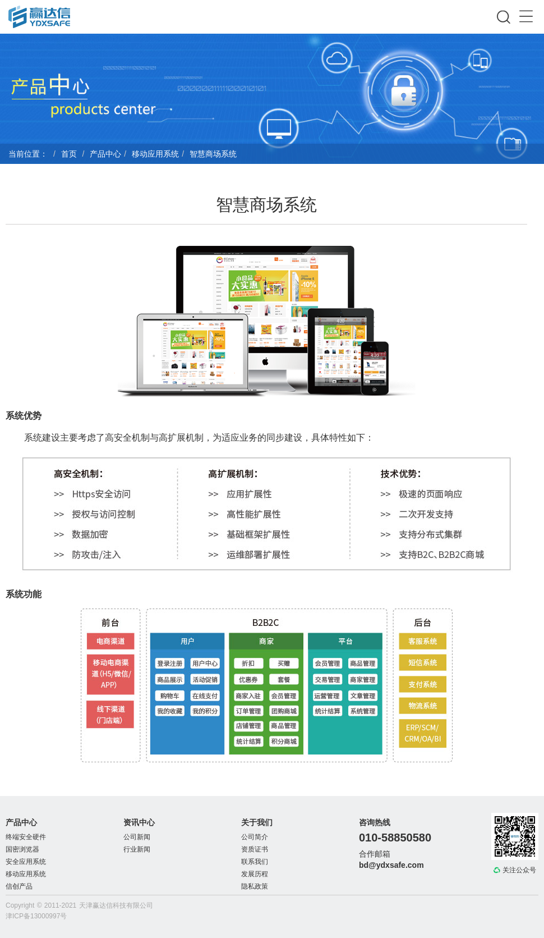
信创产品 (19, 886)
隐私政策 (254, 886)
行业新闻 (136, 849)
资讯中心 (139, 822)
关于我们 (257, 822)
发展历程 (254, 874)
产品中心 (105, 153)
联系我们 (254, 862)
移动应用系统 (155, 153)
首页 (69, 153)
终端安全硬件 (26, 837)
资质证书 (254, 849)
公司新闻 (136, 837)
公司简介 (254, 837)
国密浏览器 (22, 849)
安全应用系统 (26, 862)
